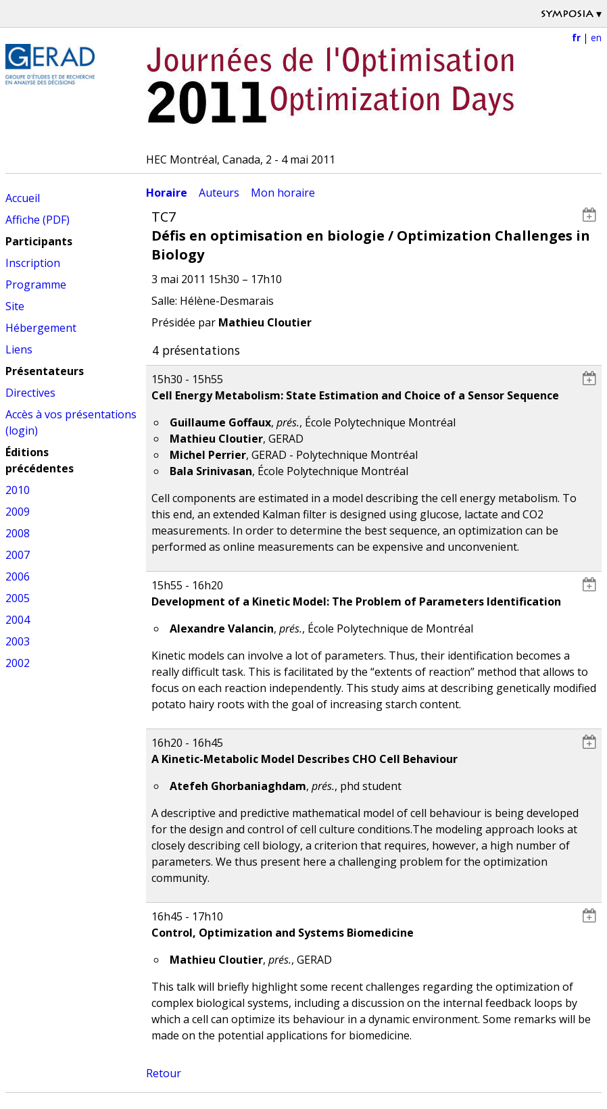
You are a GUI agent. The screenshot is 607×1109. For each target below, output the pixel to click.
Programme (35, 284)
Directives (30, 392)
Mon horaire (283, 192)
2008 (17, 533)
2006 (17, 576)
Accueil (22, 198)
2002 (17, 663)
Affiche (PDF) (37, 219)
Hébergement (40, 327)
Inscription (32, 262)
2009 (17, 511)
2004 (17, 619)
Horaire (166, 192)
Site (14, 306)
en (596, 37)
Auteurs (219, 192)
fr (576, 37)
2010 (17, 490)
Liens (18, 349)
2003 (17, 641)
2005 (17, 598)
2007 (17, 554)
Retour (163, 1073)
